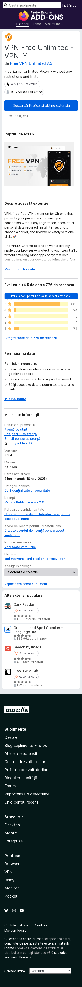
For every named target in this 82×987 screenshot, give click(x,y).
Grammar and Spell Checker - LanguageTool (38, 630)
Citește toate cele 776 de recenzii (30, 338)
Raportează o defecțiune (26, 794)
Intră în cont (70, 5)
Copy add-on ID (18, 443)
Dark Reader (24, 605)
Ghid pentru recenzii (22, 802)
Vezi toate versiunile (20, 547)
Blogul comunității (20, 778)
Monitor (11, 888)
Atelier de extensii (20, 753)
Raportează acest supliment (25, 584)
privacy (51, 559)
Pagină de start (15, 429)
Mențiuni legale (15, 930)
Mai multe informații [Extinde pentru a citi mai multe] (19, 269)
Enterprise (13, 841)
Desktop (12, 825)
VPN (8, 872)
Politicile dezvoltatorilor (25, 769)
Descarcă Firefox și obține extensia (41, 105)
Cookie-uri (42, 925)
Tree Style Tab (26, 670)
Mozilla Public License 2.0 (24, 502)
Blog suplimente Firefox (25, 745)
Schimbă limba (14, 971)
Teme (36, 24)
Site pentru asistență (20, 434)
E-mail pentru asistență (22, 438)
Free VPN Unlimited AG (31, 63)
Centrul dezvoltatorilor (24, 761)
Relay (9, 880)
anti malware (14, 559)
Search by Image (28, 647)
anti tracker (35, 559)
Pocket (10, 896)
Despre (10, 737)
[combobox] (32, 5)
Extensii (22, 24)
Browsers (12, 863)
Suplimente (15, 729)
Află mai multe (15, 399)
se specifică (53, 939)
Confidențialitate (16, 925)
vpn (62, 559)
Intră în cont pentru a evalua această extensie (41, 296)
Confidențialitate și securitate (27, 490)
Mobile (10, 833)
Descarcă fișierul (16, 116)
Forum (10, 786)
